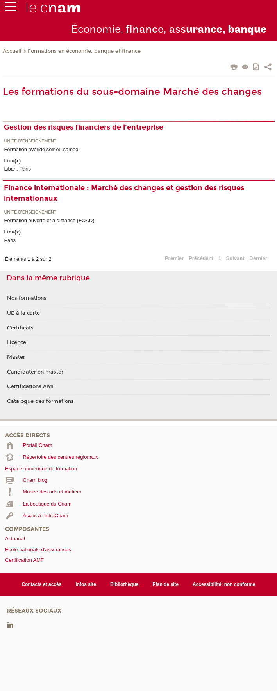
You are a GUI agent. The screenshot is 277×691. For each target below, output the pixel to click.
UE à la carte (23, 313)
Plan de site (165, 584)
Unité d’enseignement (30, 141)
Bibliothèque (124, 584)
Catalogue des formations (40, 401)
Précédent (201, 258)
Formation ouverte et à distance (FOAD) (49, 220)
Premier (174, 258)
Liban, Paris (17, 169)
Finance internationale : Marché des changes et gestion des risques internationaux (124, 193)
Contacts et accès (41, 584)
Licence (16, 342)
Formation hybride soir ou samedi (41, 149)
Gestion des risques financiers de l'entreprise (83, 127)
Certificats (20, 328)
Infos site (85, 584)
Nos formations (26, 298)
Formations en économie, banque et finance (84, 51)
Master (16, 357)
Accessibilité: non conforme (224, 584)
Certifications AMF (31, 386)
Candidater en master (35, 372)
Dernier (258, 258)
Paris (10, 240)
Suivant (235, 258)
